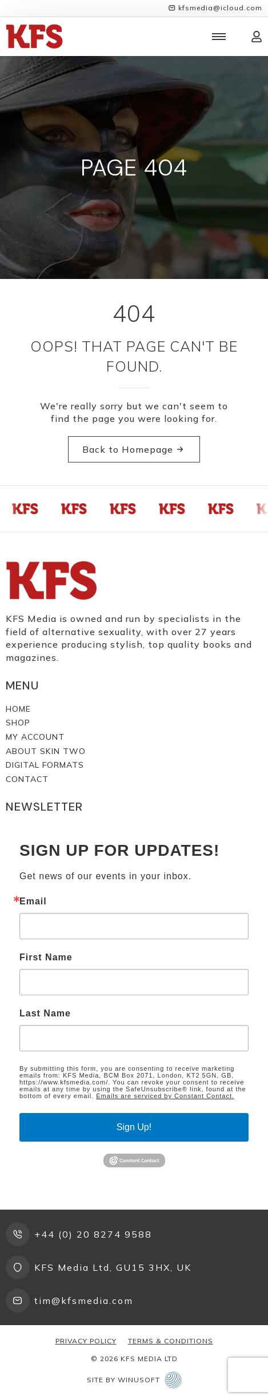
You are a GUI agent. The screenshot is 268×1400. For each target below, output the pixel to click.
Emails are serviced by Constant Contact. (165, 1095)
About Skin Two (46, 751)
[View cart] (238, 36)
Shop (18, 722)
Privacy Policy (86, 1341)
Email (33, 901)
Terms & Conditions (170, 1341)
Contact (27, 779)
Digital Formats (45, 765)
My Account (35, 737)
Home (18, 709)
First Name (46, 957)
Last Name (45, 1013)
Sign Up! (134, 1127)
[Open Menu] (219, 36)
